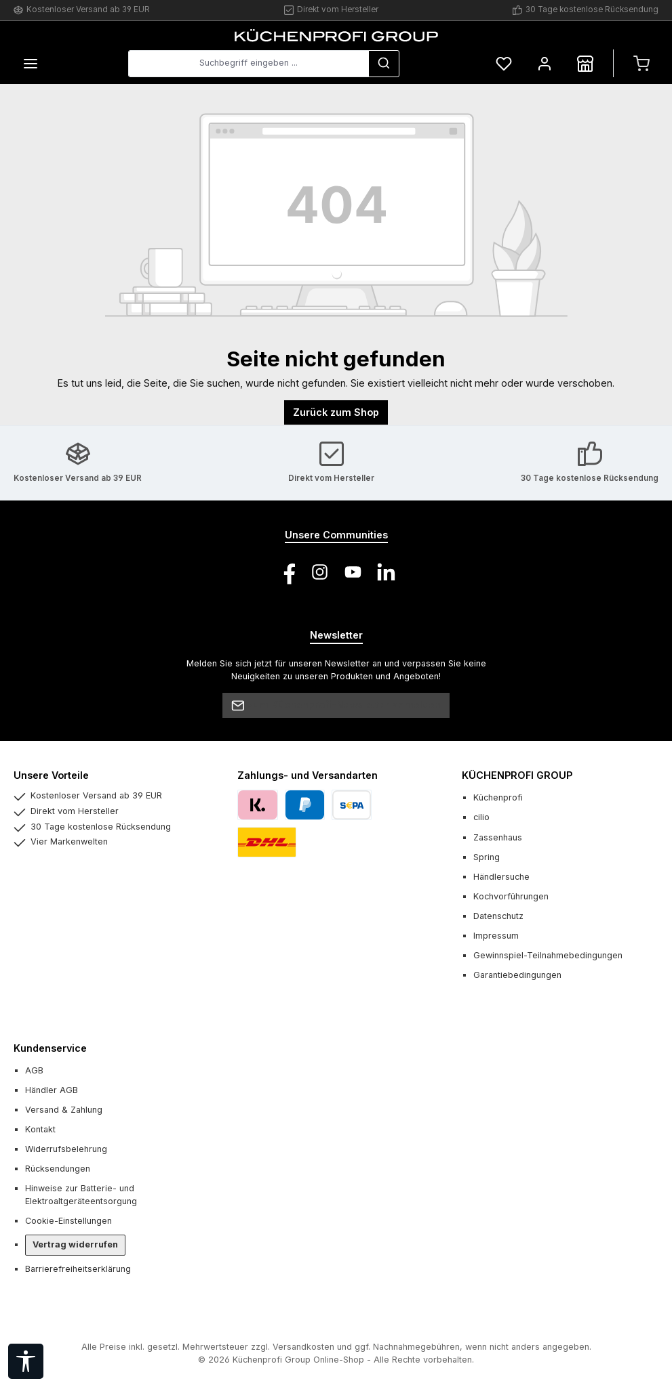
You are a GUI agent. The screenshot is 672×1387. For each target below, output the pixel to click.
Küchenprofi (498, 797)
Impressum (496, 936)
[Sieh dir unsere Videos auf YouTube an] (353, 572)
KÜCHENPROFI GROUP (517, 775)
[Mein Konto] (544, 63)
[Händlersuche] (585, 63)
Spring (486, 857)
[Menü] (30, 63)
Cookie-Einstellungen (68, 1221)
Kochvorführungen (511, 896)
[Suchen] (383, 63)
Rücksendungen (57, 1169)
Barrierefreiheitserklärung (78, 1269)
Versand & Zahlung (63, 1110)
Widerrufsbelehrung (66, 1149)
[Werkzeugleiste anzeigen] (25, 1361)
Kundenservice (50, 1048)
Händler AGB (51, 1090)
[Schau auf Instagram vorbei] (319, 572)
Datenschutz (498, 916)
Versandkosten (303, 1347)
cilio (481, 817)
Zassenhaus (497, 837)
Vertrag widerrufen (75, 1244)
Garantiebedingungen (517, 975)
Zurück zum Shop (336, 412)
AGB (34, 1070)
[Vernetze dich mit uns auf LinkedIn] (386, 572)
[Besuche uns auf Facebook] (286, 572)
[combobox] (248, 63)
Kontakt (40, 1129)
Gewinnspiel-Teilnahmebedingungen (547, 955)
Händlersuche (501, 877)
